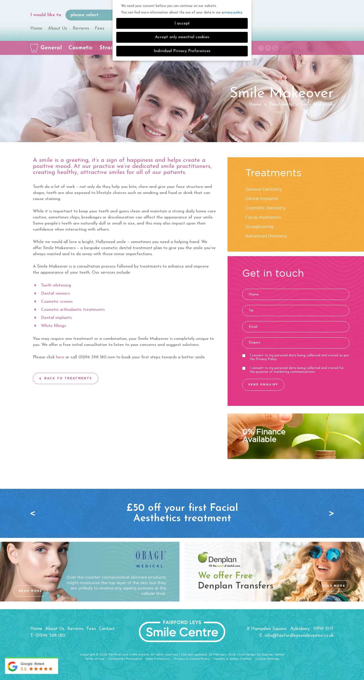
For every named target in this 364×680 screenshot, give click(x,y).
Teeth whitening (56, 285)
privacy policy (232, 12)
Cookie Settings (267, 658)
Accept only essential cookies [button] (182, 37)
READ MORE (30, 590)
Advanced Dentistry (266, 236)
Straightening (259, 227)
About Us (57, 28)
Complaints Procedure (125, 658)
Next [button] (330, 513)
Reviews (81, 28)
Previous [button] (34, 513)
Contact (107, 628)
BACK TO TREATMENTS (68, 378)
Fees (99, 28)
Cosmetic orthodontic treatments (73, 310)
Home (36, 28)
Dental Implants (261, 199)
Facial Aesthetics (263, 218)
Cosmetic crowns (57, 301)
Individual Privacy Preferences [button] (182, 51)
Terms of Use (94, 658)
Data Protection (158, 658)
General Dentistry (263, 189)
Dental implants (56, 318)
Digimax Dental (273, 654)
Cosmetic (81, 48)
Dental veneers (55, 293)
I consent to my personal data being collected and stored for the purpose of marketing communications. (293, 370)
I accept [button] (182, 23)
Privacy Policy (266, 359)
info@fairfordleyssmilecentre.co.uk (299, 635)
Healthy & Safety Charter (232, 658)
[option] (182, 513)
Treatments (280, 104)
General (51, 48)
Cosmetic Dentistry (265, 208)
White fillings (53, 326)
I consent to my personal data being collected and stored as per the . (295, 357)
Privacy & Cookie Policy (192, 658)
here (60, 357)
